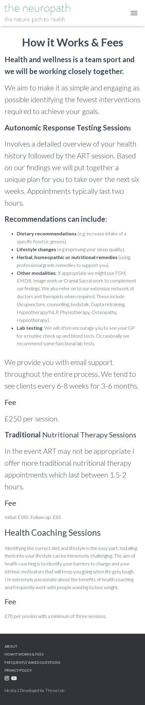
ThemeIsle (55, 690)
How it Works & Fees (24, 654)
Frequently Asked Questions (32, 662)
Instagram (7, 679)
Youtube (14, 679)
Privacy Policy (18, 670)
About (11, 646)
